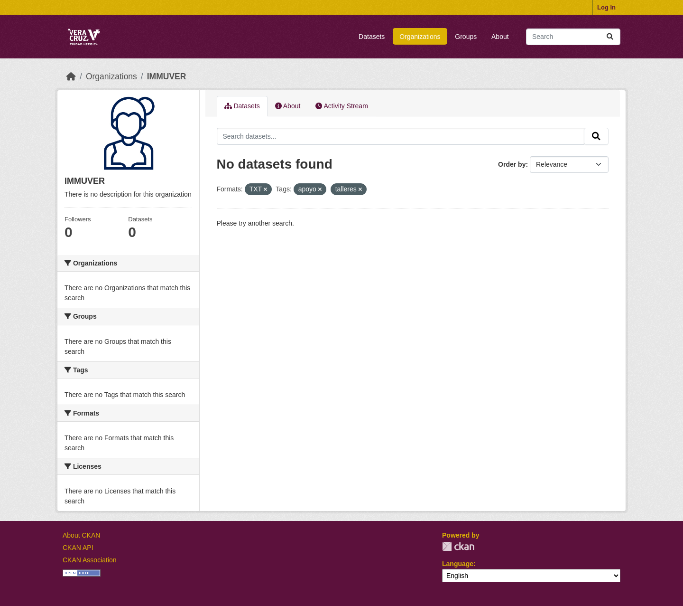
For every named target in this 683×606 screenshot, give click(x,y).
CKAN (458, 546)
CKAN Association (90, 560)
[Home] (71, 76)
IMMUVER (166, 76)
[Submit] (609, 36)
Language (457, 564)
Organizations (419, 36)
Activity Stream (341, 106)
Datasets (372, 36)
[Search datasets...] (573, 36)
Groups (466, 36)
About (500, 36)
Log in (606, 7)
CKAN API (78, 547)
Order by (512, 164)
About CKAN (81, 535)
